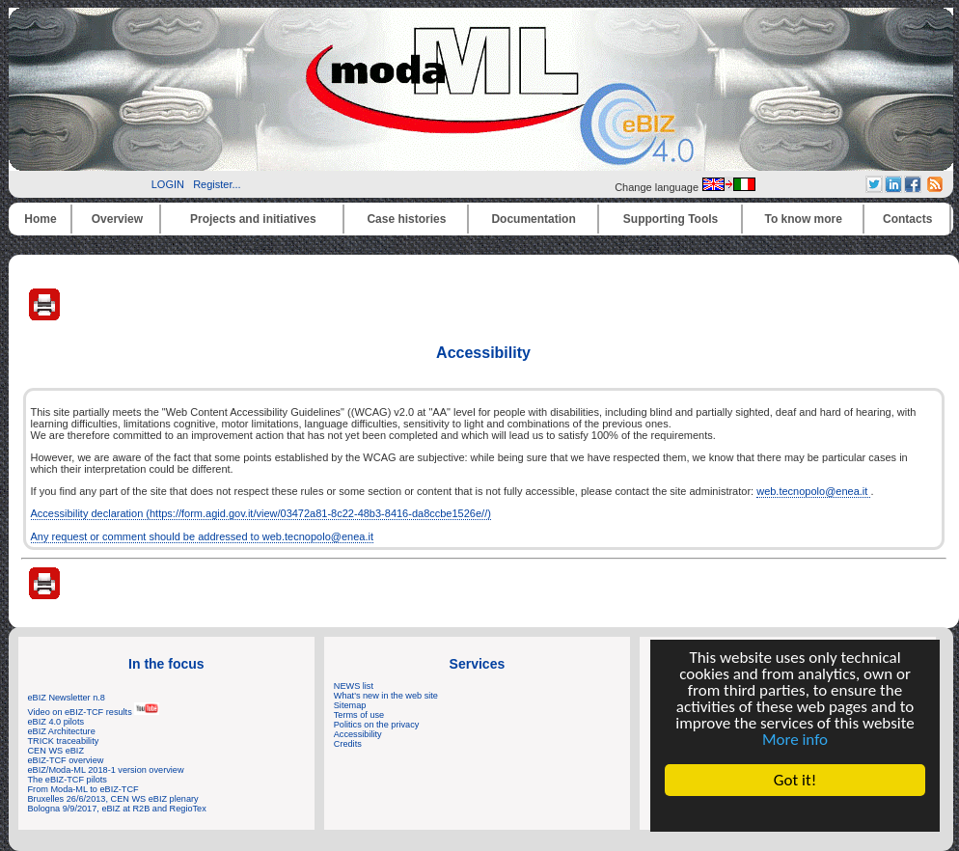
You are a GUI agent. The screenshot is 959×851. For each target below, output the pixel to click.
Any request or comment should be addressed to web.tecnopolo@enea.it (202, 536)
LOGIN (167, 184)
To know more (803, 219)
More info (795, 739)
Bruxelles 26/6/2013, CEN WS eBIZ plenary (113, 799)
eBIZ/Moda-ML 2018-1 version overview (106, 770)
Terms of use (359, 715)
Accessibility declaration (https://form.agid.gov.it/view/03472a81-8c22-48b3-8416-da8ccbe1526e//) (261, 513)
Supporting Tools (670, 219)
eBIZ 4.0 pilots (56, 722)
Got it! (795, 780)
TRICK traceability (63, 741)
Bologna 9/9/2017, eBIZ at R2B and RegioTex (117, 808)
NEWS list (353, 686)
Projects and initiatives (253, 219)
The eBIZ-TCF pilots (67, 779)
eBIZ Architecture (62, 731)
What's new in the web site (386, 695)
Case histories (406, 219)
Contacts (907, 219)
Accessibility (358, 734)
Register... (217, 184)
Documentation (533, 219)
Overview (117, 219)
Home (40, 219)
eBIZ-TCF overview (66, 760)
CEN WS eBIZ (56, 750)
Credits (348, 744)
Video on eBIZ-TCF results (94, 712)
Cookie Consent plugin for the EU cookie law (795, 813)
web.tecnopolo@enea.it (813, 491)
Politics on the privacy (377, 724)
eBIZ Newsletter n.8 (66, 697)
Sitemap (350, 705)
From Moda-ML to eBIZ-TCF (83, 789)
